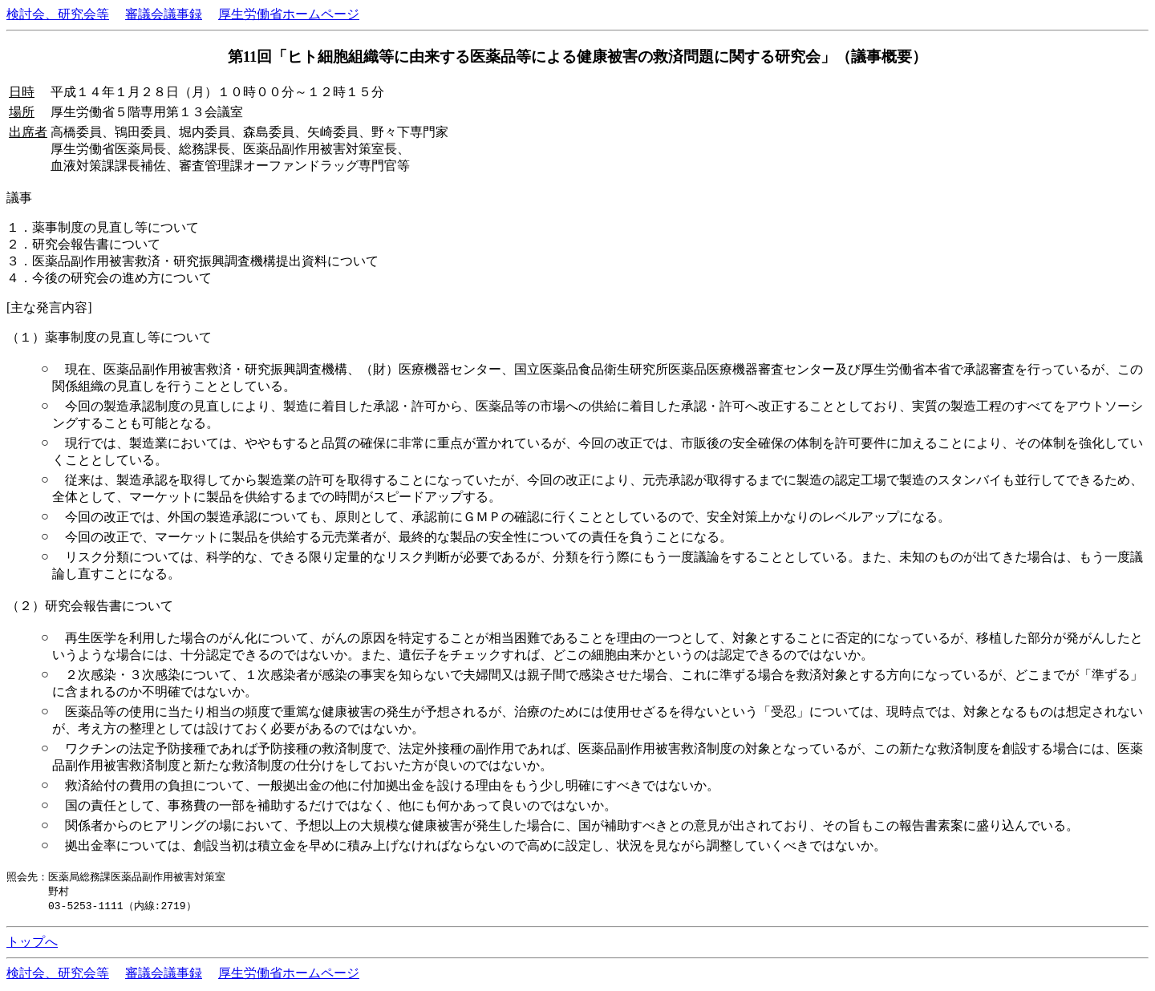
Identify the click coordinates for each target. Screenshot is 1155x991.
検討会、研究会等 (57, 14)
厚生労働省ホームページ (288, 14)
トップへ (32, 944)
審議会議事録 (163, 14)
